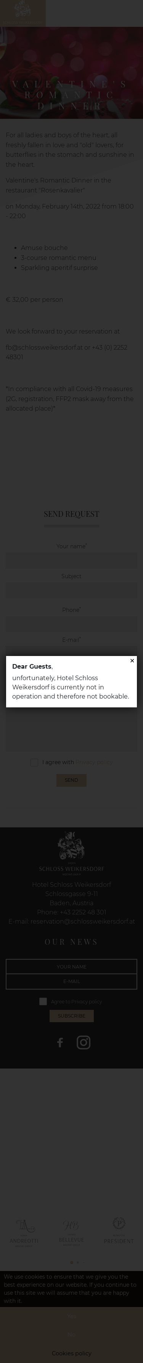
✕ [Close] (132, 661)
